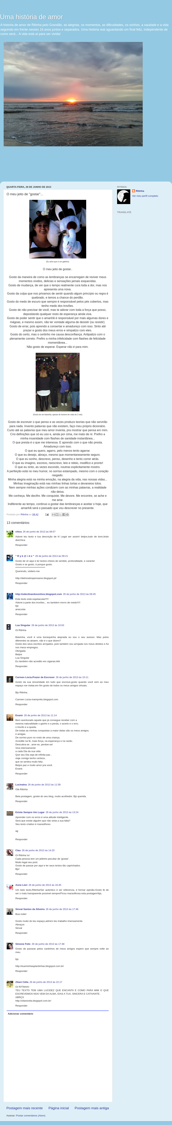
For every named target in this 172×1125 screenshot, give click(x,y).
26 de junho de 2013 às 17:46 (62, 909)
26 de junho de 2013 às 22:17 (45, 982)
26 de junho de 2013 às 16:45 (45, 885)
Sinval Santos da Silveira (30, 909)
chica (18, 531)
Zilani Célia (21, 982)
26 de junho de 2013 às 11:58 (44, 784)
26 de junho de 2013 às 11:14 (40, 715)
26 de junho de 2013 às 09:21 (51, 556)
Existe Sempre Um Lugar (30, 812)
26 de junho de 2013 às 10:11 (72, 677)
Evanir (19, 715)
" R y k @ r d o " (24, 556)
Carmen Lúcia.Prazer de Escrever (35, 677)
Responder (21, 545)
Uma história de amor (31, 17)
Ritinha (140, 191)
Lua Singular (22, 625)
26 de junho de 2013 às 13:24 (62, 812)
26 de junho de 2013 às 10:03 (47, 625)
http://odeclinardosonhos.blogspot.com (38, 594)
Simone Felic (23, 944)
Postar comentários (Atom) (31, 1115)
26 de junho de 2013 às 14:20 (38, 850)
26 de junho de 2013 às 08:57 (39, 531)
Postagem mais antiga (92, 1108)
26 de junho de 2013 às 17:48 (48, 944)
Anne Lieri (21, 885)
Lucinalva (21, 784)
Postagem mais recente (24, 1108)
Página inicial (58, 1108)
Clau (18, 850)
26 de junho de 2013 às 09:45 (79, 594)
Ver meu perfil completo (145, 196)
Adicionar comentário (20, 1013)
